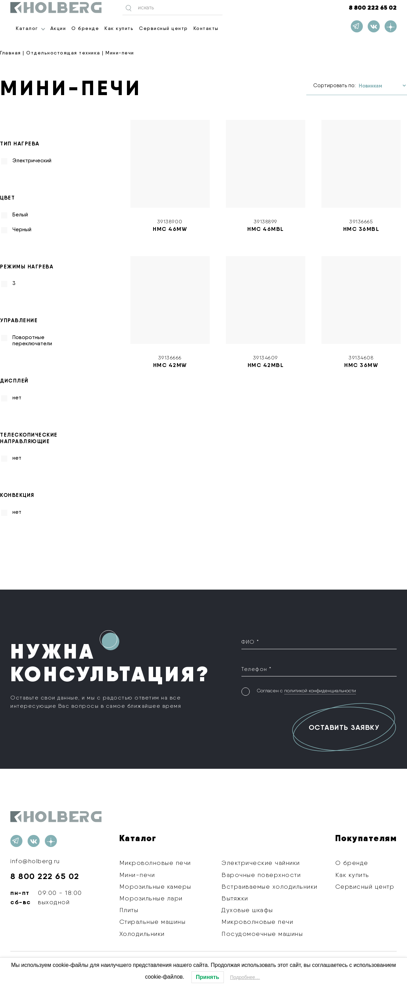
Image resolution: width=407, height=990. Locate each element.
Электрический (31, 160)
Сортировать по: (334, 85)
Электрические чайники (260, 862)
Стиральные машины (152, 921)
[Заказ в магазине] (382, 85)
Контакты (206, 28)
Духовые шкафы (247, 910)
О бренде (85, 28)
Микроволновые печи (155, 862)
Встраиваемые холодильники (269, 886)
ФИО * (250, 642)
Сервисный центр (163, 28)
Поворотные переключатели (32, 340)
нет (16, 398)
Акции (58, 28)
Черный (21, 229)
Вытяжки (234, 898)
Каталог (27, 28)
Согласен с (306, 691)
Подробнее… (245, 977)
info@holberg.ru (35, 861)
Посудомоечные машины (262, 933)
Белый (20, 215)
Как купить (119, 28)
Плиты (129, 910)
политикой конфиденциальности (320, 690)
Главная (10, 52)
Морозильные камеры (155, 886)
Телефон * (256, 668)
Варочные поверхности (261, 874)
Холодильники (142, 933)
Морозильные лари (151, 898)
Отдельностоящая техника (63, 52)
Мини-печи (137, 874)
